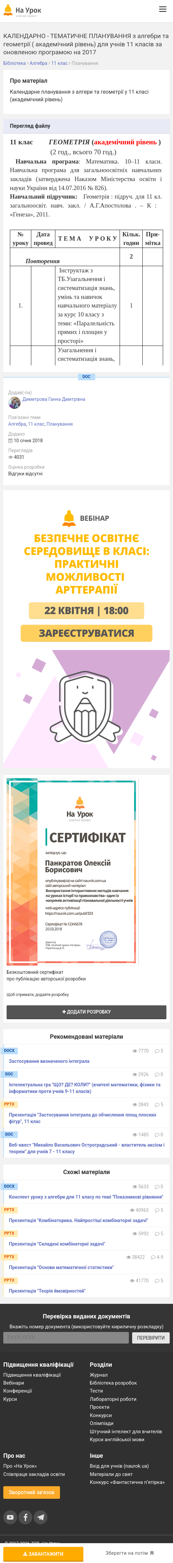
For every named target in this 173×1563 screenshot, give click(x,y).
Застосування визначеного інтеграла (49, 1061)
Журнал (99, 1375)
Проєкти (100, 1407)
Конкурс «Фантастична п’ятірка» (127, 1482)
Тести (96, 1391)
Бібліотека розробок (113, 1383)
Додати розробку (86, 1012)
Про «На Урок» (20, 1466)
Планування (59, 424)
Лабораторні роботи (113, 1399)
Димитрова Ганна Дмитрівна (53, 399)
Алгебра (17, 424)
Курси (10, 1399)
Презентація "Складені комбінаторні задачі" (57, 1244)
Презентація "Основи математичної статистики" (61, 1267)
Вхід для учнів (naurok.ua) (119, 1466)
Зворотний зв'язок (32, 1492)
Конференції (17, 1391)
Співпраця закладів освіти (34, 1474)
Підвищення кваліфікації (32, 1375)
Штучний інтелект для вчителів (126, 1432)
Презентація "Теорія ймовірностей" (47, 1291)
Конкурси (101, 1415)
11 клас (36, 424)
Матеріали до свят (111, 1474)
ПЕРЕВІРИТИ (151, 1338)
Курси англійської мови (117, 1440)
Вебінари (13, 1383)
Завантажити (43, 1554)
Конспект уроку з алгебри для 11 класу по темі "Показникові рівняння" (86, 1197)
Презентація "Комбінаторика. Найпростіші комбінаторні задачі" (78, 1220)
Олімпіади (102, 1423)
